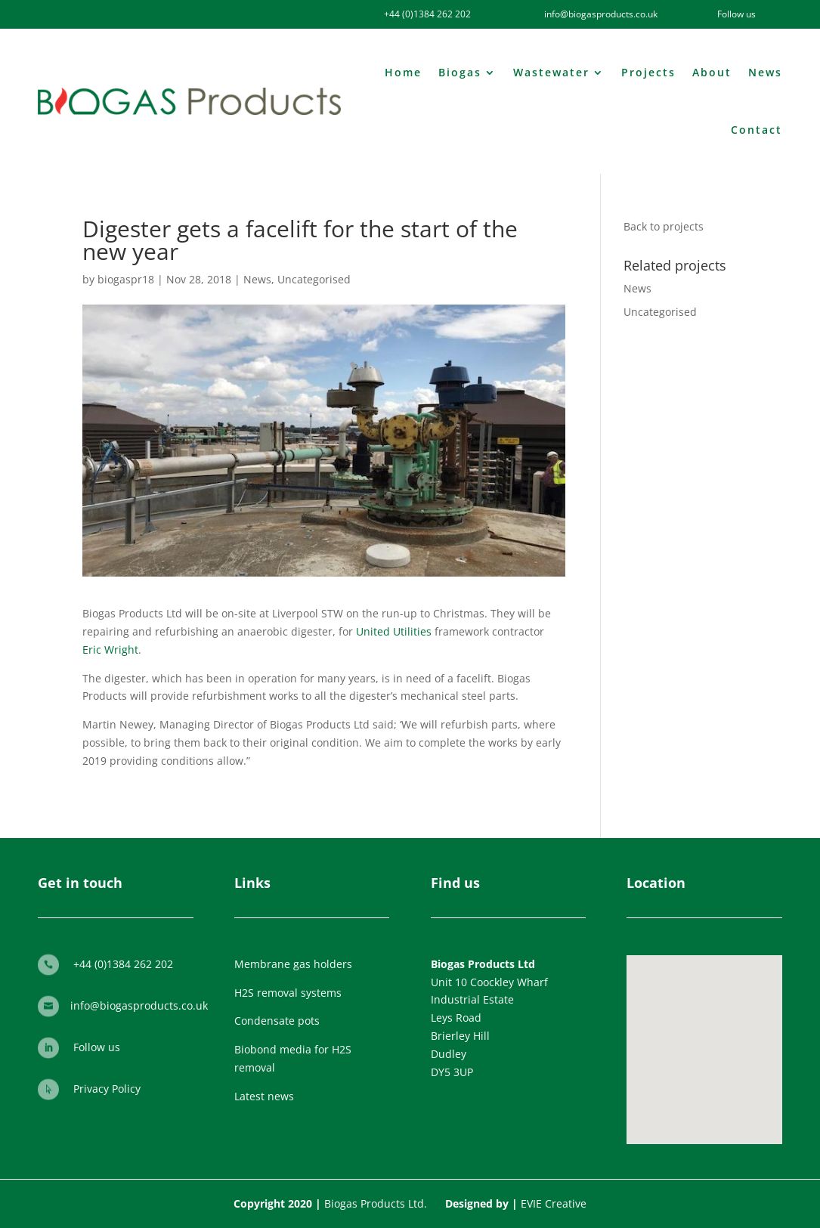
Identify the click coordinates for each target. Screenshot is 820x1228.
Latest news (264, 1096)
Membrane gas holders (293, 964)
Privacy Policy (107, 1088)
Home (403, 72)
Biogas (459, 72)
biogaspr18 (125, 279)
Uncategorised (314, 279)
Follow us (96, 1047)
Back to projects (664, 226)
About (712, 72)
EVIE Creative (553, 1203)
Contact (756, 129)
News (765, 72)
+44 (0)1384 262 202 (427, 14)
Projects (648, 72)
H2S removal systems (288, 992)
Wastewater (551, 72)
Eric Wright (110, 649)
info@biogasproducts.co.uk (139, 1005)
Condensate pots (277, 1020)
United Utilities (394, 631)
